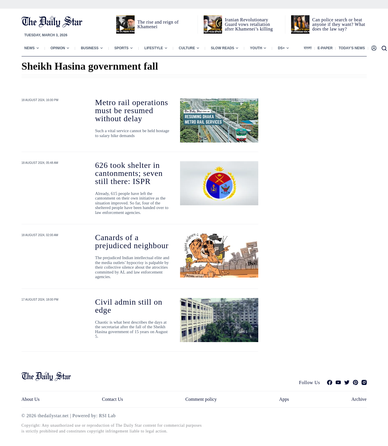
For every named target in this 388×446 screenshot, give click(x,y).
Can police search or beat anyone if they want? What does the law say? (338, 24)
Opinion (58, 48)
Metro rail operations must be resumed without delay (131, 110)
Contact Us (112, 399)
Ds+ (281, 48)
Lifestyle (153, 48)
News (29, 48)
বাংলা (307, 48)
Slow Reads (222, 48)
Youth (256, 48)
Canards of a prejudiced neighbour (132, 241)
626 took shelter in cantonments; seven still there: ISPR (129, 173)
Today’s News (352, 48)
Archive (359, 399)
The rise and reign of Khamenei (158, 24)
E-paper (325, 48)
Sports (121, 48)
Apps (284, 399)
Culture (187, 48)
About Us (31, 399)
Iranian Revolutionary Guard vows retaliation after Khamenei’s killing (249, 24)
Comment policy (201, 399)
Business (89, 48)
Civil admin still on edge (129, 305)
